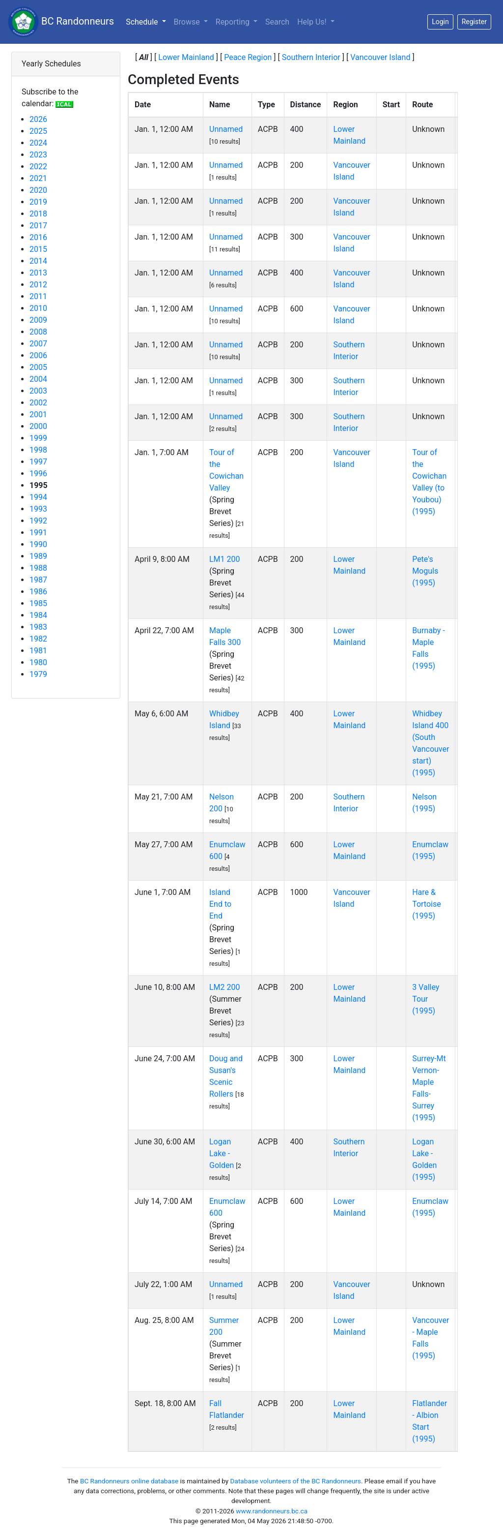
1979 (38, 674)
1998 (38, 450)
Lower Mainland (186, 57)
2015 (38, 249)
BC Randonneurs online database (129, 1481)
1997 (38, 461)
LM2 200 (224, 987)
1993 (38, 509)
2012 (38, 284)
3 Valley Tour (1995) (425, 999)
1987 (38, 579)
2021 (38, 178)
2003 (38, 391)
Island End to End (220, 904)
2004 (38, 379)
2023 (38, 154)
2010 (38, 308)
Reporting (234, 22)
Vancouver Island (380, 57)
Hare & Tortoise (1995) (426, 904)
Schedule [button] (147, 21)
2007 (38, 343)
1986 (38, 591)
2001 (38, 414)
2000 (38, 426)
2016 (38, 237)
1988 (38, 568)
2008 (38, 332)
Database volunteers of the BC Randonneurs (295, 1481)
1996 (38, 473)
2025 (38, 131)
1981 (38, 650)
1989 (38, 556)
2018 (38, 213)
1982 (38, 639)
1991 (38, 532)
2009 (38, 320)
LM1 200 (224, 559)
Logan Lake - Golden (221, 1153)
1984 (38, 615)
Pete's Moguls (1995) (425, 570)
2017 (38, 225)
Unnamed (226, 129)
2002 (38, 402)
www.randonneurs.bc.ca (271, 1511)
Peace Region (248, 57)
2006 (38, 355)
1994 (38, 497)
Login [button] (440, 22)
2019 (38, 202)
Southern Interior (311, 57)
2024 (38, 143)
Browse (188, 22)
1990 (38, 544)
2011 (38, 296)
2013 (38, 272)
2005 (38, 367)
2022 (38, 166)
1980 (38, 662)
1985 (38, 603)
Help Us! (312, 22)
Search (277, 22)
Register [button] (474, 22)
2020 (38, 190)
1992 (38, 520)
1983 (38, 627)
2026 (38, 119)
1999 (38, 438)
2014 (38, 261)
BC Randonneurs (61, 21)
